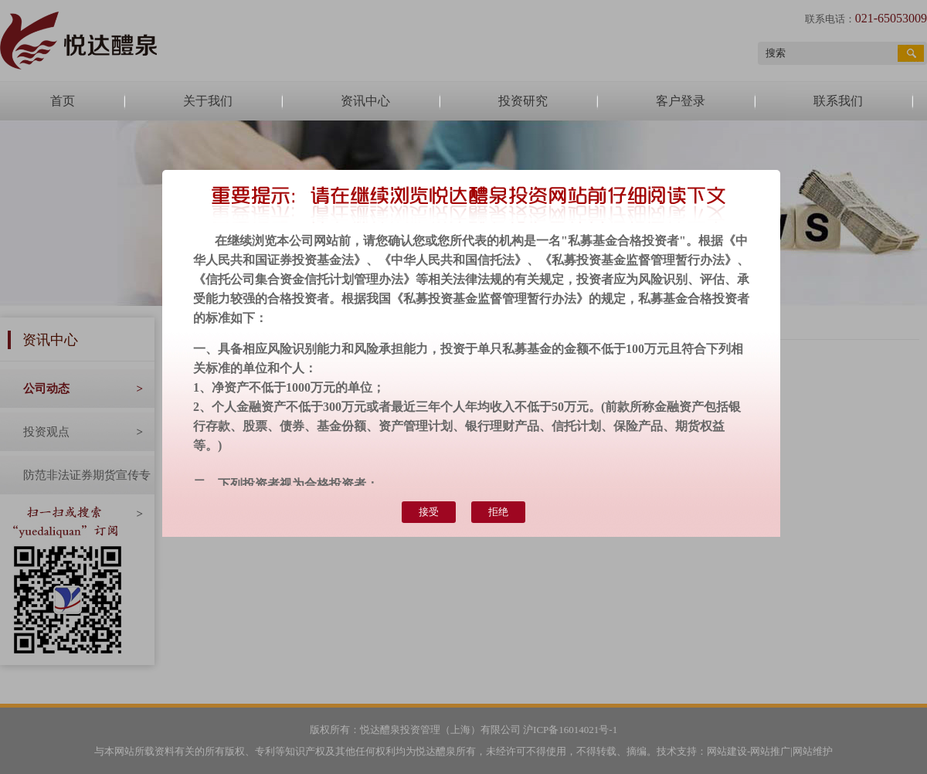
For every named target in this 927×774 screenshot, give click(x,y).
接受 (429, 512)
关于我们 (208, 100)
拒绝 (498, 512)
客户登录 (680, 100)
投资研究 (523, 100)
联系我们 (838, 100)
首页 (62, 100)
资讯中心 (365, 100)
